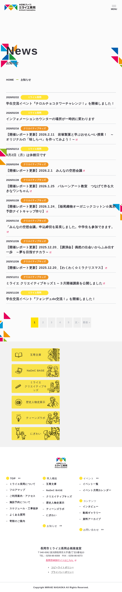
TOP (13, 478)
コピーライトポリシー (62, 567)
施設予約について (20, 502)
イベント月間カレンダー (97, 490)
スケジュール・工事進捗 (24, 508)
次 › (77, 322)
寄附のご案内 (17, 521)
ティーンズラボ (55, 509)
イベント (88, 478)
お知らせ (52, 526)
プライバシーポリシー (62, 572)
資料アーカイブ (92, 519)
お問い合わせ (91, 529)
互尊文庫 (51, 484)
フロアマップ (17, 490)
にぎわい (51, 515)
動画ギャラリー (92, 513)
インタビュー (90, 506)
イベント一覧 (90, 484)
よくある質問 (17, 514)
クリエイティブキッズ (59, 496)
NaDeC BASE (54, 490)
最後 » (86, 322)
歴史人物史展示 (55, 502)
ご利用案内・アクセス (22, 496)
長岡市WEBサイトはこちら (61, 560)
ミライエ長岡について (22, 484)
